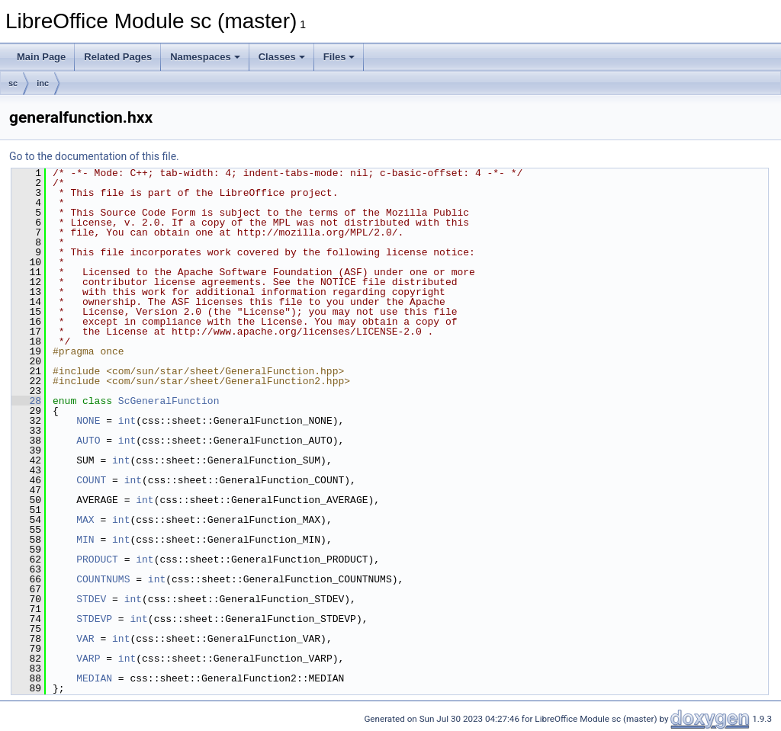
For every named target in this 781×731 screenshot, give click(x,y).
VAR (85, 639)
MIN (85, 540)
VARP (88, 658)
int (127, 421)
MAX (85, 520)
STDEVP (94, 619)
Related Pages (118, 57)
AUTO (88, 440)
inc (43, 83)
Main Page (41, 57)
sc (13, 83)
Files (339, 57)
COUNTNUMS (103, 579)
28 (26, 401)
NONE (88, 421)
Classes (282, 57)
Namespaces (205, 57)
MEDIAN (94, 678)
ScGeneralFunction (169, 401)
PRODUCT (97, 559)
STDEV (91, 599)
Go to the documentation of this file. (94, 156)
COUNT (91, 480)
